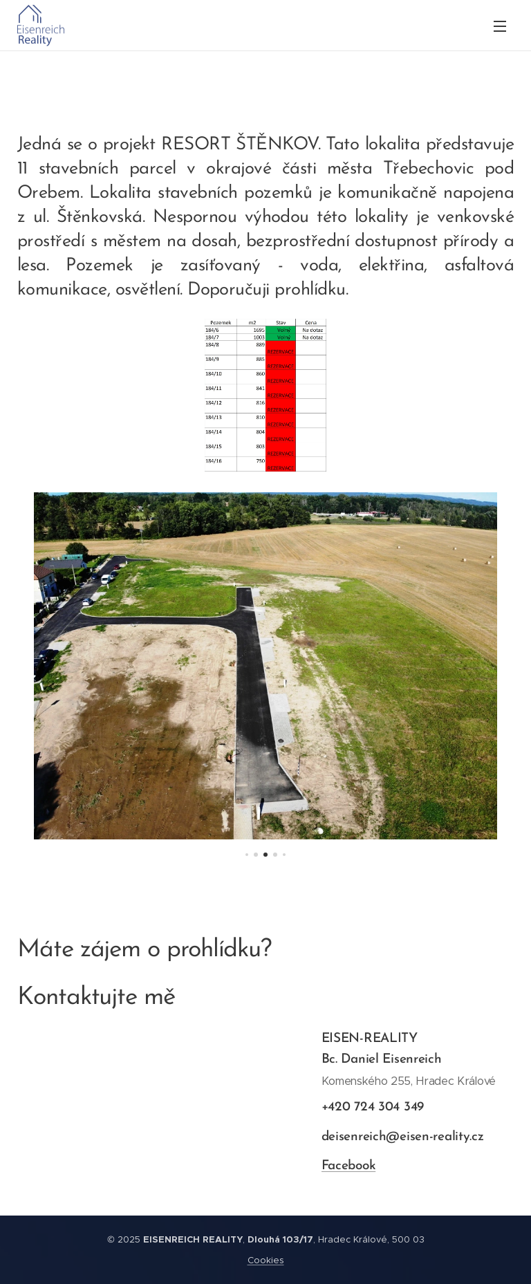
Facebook (348, 1166)
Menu (500, 26)
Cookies (266, 1260)
